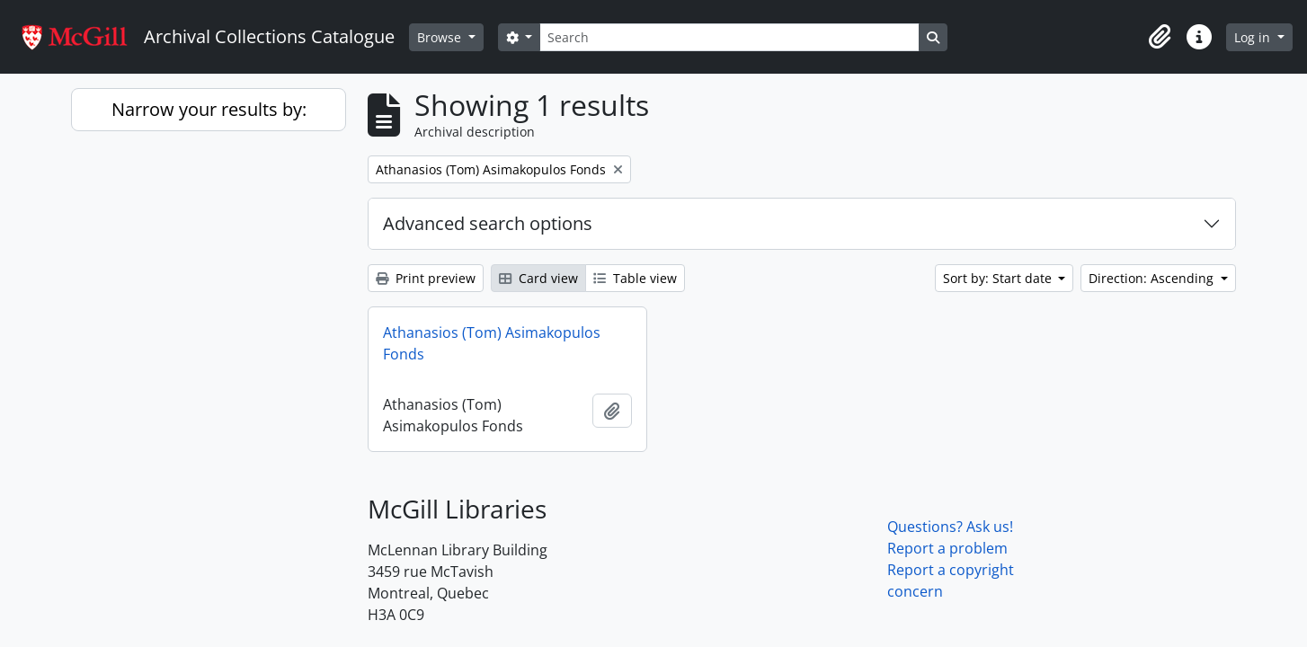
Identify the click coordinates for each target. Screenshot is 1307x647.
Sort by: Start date (999, 278)
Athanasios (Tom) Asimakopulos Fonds (491, 343)
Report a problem (947, 548)
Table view (635, 278)
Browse (441, 37)
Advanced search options (487, 223)
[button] (1159, 37)
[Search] (729, 37)
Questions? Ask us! (950, 526)
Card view (538, 278)
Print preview (426, 278)
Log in (1254, 37)
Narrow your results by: (209, 109)
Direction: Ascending (1153, 278)
